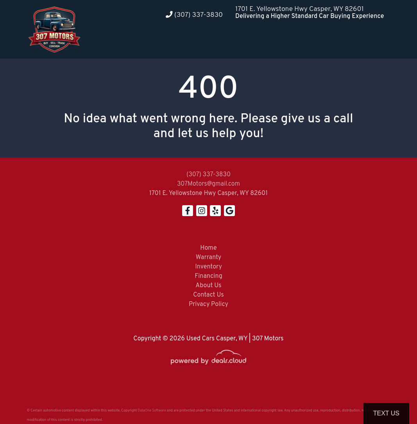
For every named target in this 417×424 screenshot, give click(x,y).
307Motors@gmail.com (208, 184)
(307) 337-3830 (194, 15)
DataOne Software (152, 410)
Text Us (386, 413)
